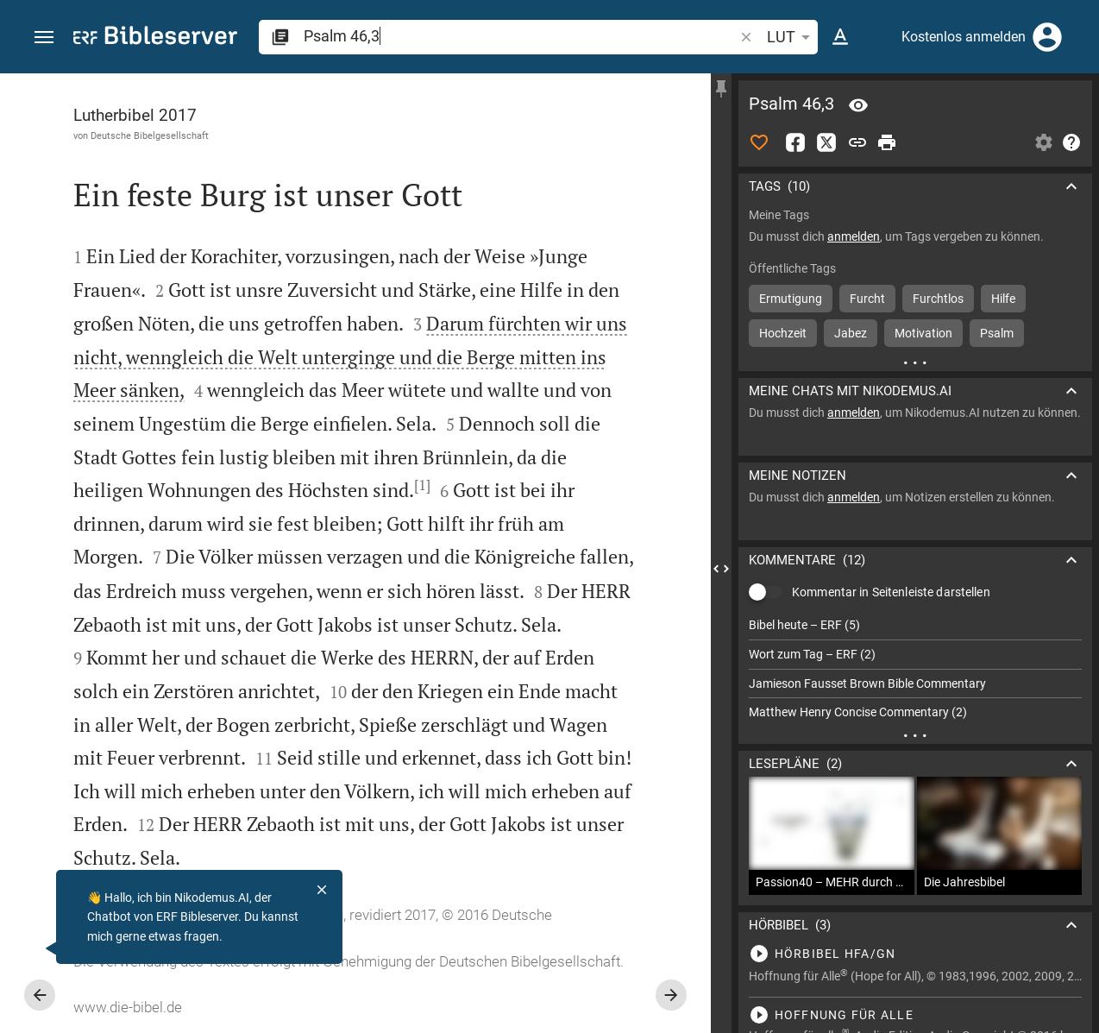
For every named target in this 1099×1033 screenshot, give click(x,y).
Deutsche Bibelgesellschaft (150, 135)
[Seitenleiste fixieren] (721, 88)
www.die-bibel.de (127, 1007)
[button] (44, 37)
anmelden (853, 236)
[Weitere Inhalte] (915, 362)
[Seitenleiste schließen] (721, 568)
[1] (422, 485)
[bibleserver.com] (155, 38)
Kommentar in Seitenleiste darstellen (891, 592)
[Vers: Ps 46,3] (858, 105)
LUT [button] (791, 37)
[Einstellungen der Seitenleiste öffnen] (1044, 142)
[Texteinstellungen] (840, 37)
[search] (520, 36)
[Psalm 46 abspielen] (915, 953)
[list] (915, 669)
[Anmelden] (1047, 37)
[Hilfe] (1071, 142)
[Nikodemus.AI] (39, 948)
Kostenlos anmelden (963, 36)
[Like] (759, 142)
